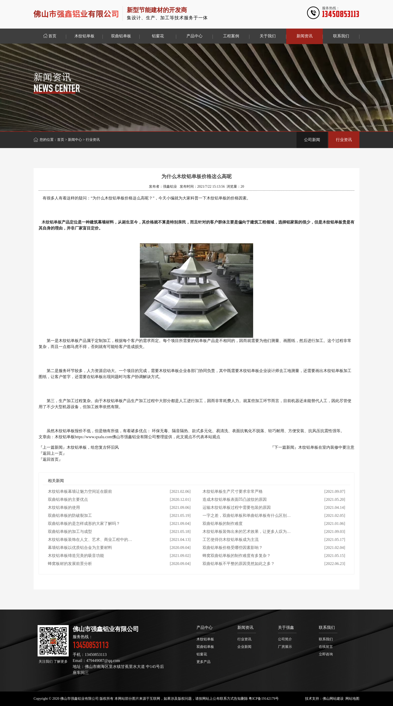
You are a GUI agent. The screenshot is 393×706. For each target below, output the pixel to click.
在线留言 (326, 647)
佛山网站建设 (333, 698)
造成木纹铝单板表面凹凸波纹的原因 (235, 499)
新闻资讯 (245, 627)
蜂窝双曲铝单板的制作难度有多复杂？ (237, 555)
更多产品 (204, 662)
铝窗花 (202, 654)
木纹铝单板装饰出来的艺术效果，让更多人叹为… (247, 531)
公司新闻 (312, 140)
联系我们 (327, 627)
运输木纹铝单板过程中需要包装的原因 (237, 507)
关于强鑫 (286, 627)
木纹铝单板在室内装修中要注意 (326, 447)
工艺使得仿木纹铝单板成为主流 (231, 539)
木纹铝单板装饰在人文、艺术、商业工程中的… (90, 539)
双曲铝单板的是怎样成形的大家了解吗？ (84, 523)
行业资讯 (344, 140)
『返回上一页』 (53, 453)
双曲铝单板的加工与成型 (70, 531)
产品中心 (205, 627)
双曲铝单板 (205, 647)
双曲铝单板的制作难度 (223, 523)
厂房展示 (285, 647)
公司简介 (285, 639)
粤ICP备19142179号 (264, 698)
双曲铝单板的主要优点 (68, 499)
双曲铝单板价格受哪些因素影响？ (233, 547)
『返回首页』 (51, 459)
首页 (60, 140)
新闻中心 (75, 140)
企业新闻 (244, 647)
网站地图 (352, 698)
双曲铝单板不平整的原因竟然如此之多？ (239, 563)
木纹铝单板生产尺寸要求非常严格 (233, 491)
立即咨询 (326, 654)
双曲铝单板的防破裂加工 (70, 515)
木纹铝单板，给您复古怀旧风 (93, 447)
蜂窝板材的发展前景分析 (70, 563)
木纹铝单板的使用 (64, 507)
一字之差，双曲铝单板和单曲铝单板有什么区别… (247, 515)
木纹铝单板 (52, 222)
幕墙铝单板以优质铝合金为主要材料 (80, 547)
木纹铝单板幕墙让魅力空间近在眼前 (80, 491)
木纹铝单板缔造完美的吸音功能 (76, 555)
